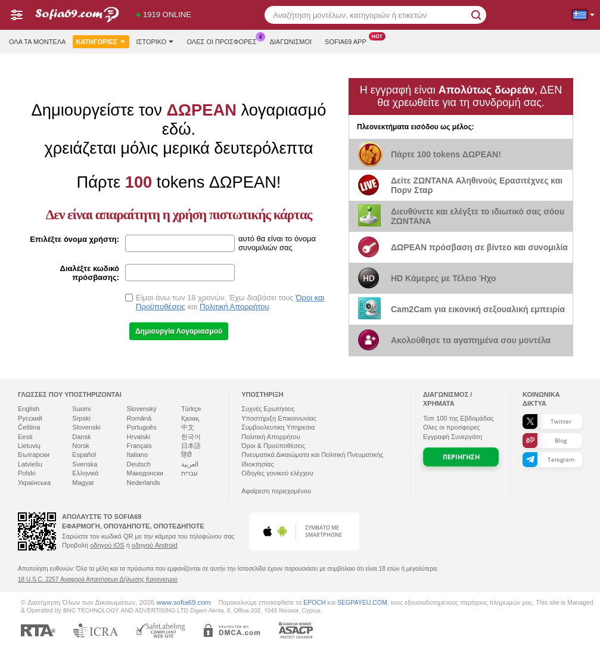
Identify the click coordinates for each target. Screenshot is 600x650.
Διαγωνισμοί (290, 41)
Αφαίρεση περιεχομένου (276, 491)
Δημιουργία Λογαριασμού (178, 331)
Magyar (83, 482)
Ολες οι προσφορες (224, 40)
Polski (26, 473)
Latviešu (30, 464)
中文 (187, 427)
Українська (34, 482)
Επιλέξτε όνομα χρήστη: (74, 239)
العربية (189, 464)
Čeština (29, 427)
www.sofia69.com (184, 602)
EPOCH (314, 602)
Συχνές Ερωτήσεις (267, 408)
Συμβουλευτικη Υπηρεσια (278, 427)
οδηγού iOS (107, 545)
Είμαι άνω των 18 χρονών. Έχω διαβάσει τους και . (230, 302)
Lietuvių (29, 445)
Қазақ (190, 418)
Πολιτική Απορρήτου (234, 306)
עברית (189, 473)
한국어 (191, 436)
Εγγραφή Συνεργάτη (452, 436)
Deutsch (139, 464)
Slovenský (142, 408)
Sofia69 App (348, 40)
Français (139, 445)
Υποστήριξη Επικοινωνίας (278, 418)
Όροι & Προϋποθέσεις (273, 445)
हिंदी (186, 454)
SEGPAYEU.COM (362, 602)
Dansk (81, 436)
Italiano (137, 454)
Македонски (145, 473)
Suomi (81, 408)
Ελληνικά (85, 473)
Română (139, 418)
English (28, 408)
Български (33, 454)
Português (142, 427)
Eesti (25, 436)
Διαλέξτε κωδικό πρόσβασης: (89, 273)
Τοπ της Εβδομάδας (458, 418)
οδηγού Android (155, 545)
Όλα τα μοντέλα (37, 41)
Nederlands (143, 482)
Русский (30, 418)
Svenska (84, 464)
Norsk (80, 445)
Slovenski (86, 427)
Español (84, 454)
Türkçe (191, 408)
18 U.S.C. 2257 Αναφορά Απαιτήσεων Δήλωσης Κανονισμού (98, 579)
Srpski (81, 418)
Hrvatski (139, 436)
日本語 (191, 445)
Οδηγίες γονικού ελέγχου (277, 473)
